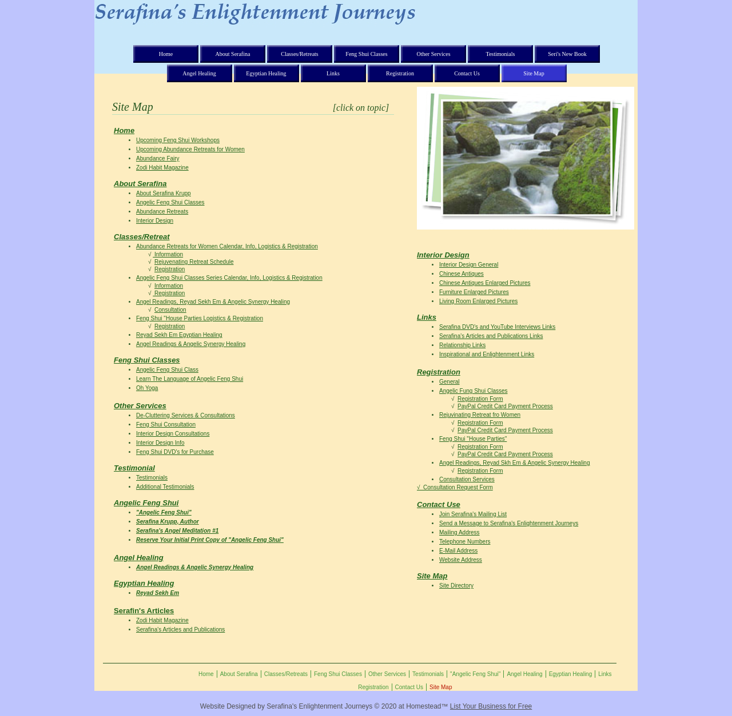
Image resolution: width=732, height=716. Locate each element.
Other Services (140, 405)
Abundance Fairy (158, 158)
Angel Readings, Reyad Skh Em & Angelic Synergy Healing (514, 463)
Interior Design (154, 221)
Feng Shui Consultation (166, 424)
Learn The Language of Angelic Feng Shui (189, 379)
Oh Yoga (147, 388)
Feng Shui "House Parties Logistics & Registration (199, 318)
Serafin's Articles (144, 610)
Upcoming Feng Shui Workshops (178, 140)
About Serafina (140, 183)
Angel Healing (139, 557)
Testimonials (152, 477)
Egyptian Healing (144, 583)
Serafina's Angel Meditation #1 (177, 531)
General (449, 382)
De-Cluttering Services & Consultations (185, 415)
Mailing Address (459, 532)
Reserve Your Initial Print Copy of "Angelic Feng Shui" (210, 540)
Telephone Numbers (465, 541)
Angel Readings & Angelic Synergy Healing (190, 344)
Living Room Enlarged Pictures (478, 301)
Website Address (460, 560)
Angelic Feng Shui (146, 502)
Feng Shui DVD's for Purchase (175, 452)
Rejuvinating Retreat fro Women (479, 415)
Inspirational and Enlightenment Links (486, 354)
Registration (169, 269)
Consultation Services (467, 479)
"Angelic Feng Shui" (164, 512)
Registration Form (480, 399)
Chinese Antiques (461, 274)
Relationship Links (462, 345)
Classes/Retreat (142, 236)
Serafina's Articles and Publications (180, 629)
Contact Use (438, 504)
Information (168, 254)
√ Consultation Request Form (455, 487)
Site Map (432, 576)
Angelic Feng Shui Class (167, 370)
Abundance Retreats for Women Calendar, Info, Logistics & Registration (227, 246)
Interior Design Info (160, 443)
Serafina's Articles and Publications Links (491, 336)
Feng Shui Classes (147, 360)
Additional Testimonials (165, 487)
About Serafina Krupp (163, 193)
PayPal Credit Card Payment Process (505, 406)
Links (426, 317)
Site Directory (456, 585)
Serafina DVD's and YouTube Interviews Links (497, 327)
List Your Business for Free (491, 706)
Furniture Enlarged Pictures (474, 292)
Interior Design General (468, 265)
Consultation (170, 310)
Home (124, 130)
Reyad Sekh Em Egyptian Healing (179, 335)
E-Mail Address (458, 551)
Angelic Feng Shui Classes (170, 202)
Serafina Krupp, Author (167, 521)
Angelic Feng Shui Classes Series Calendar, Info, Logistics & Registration (229, 278)
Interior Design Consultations (172, 434)
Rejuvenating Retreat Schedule (193, 262)
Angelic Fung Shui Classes (473, 391)
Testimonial (134, 468)
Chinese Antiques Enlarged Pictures (485, 283)
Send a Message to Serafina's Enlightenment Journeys (508, 523)
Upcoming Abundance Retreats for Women (190, 149)
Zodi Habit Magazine (162, 167)
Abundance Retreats (162, 211)
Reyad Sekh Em (157, 593)
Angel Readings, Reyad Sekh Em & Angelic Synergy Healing (213, 302)
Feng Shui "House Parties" (473, 439)
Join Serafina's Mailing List (473, 514)
